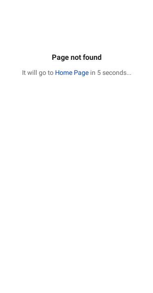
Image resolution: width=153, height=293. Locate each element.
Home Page (72, 73)
